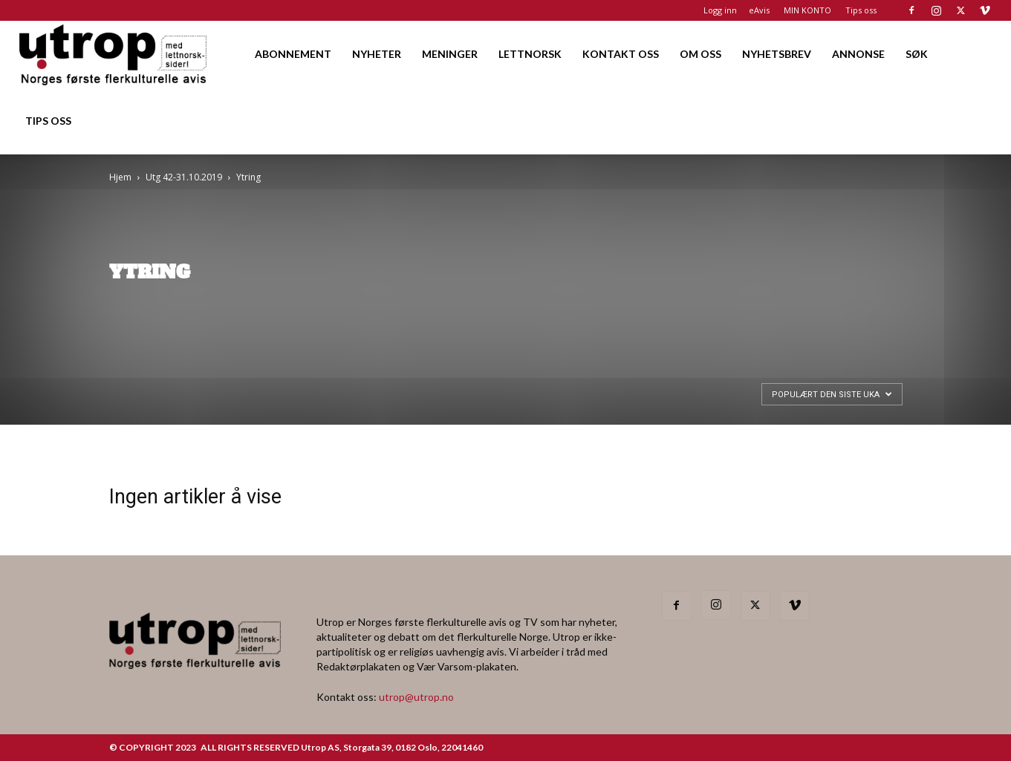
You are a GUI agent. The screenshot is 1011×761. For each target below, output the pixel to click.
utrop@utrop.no (416, 696)
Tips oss (861, 10)
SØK (917, 54)
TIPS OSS (48, 120)
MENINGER (450, 54)
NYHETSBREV (776, 54)
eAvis (759, 10)
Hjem (120, 177)
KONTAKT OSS (620, 54)
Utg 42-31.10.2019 (184, 177)
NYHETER (376, 54)
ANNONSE (858, 54)
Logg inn (720, 10)
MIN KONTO (807, 10)
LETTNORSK (530, 54)
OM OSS (700, 54)
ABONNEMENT (293, 54)
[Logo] (114, 54)
